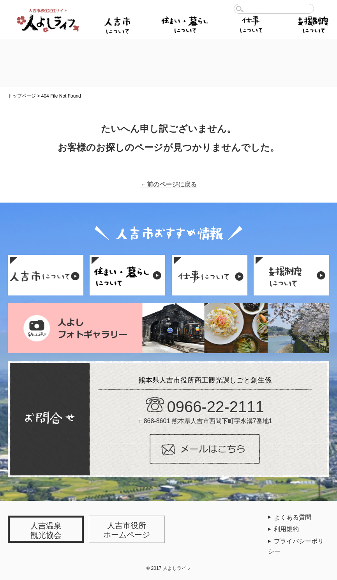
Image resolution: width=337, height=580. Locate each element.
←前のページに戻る (169, 184)
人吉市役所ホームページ (126, 530)
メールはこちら (205, 449)
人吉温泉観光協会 (46, 530)
